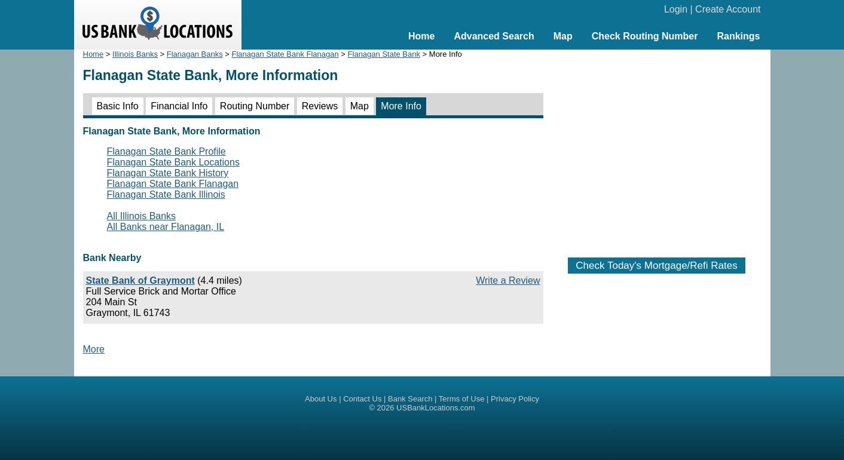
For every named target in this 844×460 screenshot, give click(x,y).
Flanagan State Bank (384, 54)
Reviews (320, 106)
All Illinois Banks (141, 216)
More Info (401, 106)
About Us (321, 398)
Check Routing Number (645, 36)
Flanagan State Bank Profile (166, 151)
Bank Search (410, 398)
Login (675, 9)
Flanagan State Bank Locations (173, 162)
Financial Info (179, 106)
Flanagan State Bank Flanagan (285, 54)
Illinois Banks (135, 54)
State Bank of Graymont (140, 280)
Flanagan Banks (195, 54)
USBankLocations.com (435, 407)
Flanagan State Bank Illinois (166, 194)
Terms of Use (462, 398)
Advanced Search (494, 36)
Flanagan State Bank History (168, 173)
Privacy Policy (515, 398)
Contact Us (362, 398)
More (94, 349)
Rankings (738, 36)
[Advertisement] (656, 147)
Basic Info (118, 106)
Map (563, 36)
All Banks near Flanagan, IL (166, 227)
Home (421, 36)
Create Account (727, 9)
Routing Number (255, 106)
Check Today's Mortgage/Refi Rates (656, 265)
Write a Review (508, 280)
